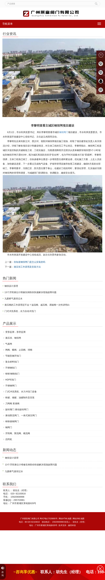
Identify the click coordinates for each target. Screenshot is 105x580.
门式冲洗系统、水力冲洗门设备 (21, 391)
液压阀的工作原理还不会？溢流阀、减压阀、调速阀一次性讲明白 (37, 305)
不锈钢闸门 (11, 385)
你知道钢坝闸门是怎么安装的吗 (29, 262)
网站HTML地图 (65, 518)
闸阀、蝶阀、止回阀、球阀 (18, 350)
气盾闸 (8, 344)
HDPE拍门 (10, 379)
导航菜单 (7, 23)
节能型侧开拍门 (13, 355)
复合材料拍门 (12, 361)
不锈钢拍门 (11, 367)
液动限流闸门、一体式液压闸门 (21, 415)
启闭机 (8, 439)
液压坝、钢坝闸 (13, 338)
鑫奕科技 (72, 525)
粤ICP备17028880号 (48, 518)
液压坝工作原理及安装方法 (27, 266)
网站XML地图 (78, 518)
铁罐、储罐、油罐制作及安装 (19, 397)
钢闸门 (8, 427)
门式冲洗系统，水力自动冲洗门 (20, 311)
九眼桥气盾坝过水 (13, 298)
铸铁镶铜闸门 (12, 421)
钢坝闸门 (63, 132)
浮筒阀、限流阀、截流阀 (17, 433)
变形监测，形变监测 (15, 332)
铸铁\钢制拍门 (12, 373)
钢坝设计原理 (11, 286)
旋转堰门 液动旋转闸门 (16, 409)
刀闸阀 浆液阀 (12, 403)
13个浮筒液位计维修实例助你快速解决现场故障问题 (30, 292)
